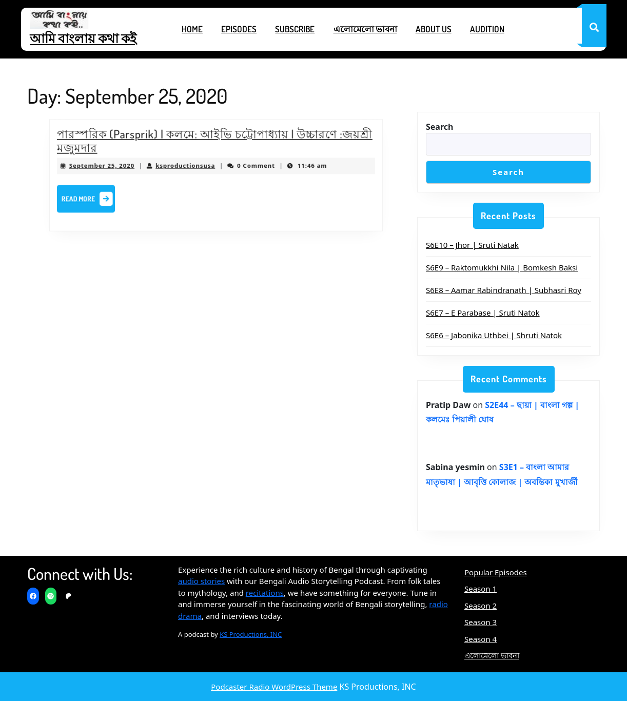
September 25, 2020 (112, 166)
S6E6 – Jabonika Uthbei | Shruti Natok (494, 335)
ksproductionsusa (188, 166)
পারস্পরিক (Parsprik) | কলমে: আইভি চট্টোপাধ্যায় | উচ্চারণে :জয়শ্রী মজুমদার (214, 143)
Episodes (239, 29)
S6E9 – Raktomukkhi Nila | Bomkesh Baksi (502, 267)
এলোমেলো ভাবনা (365, 29)
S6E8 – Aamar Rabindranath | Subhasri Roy (503, 290)
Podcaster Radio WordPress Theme (274, 686)
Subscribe (295, 29)
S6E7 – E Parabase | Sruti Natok (483, 312)
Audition (487, 29)
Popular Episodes (495, 572)
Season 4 (480, 639)
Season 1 (480, 588)
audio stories (201, 581)
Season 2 (480, 605)
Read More (98, 198)
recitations (265, 593)
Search (439, 126)
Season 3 (480, 622)
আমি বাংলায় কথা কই (83, 38)
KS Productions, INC (251, 634)
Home (192, 29)
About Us (434, 29)
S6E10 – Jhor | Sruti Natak (472, 245)
